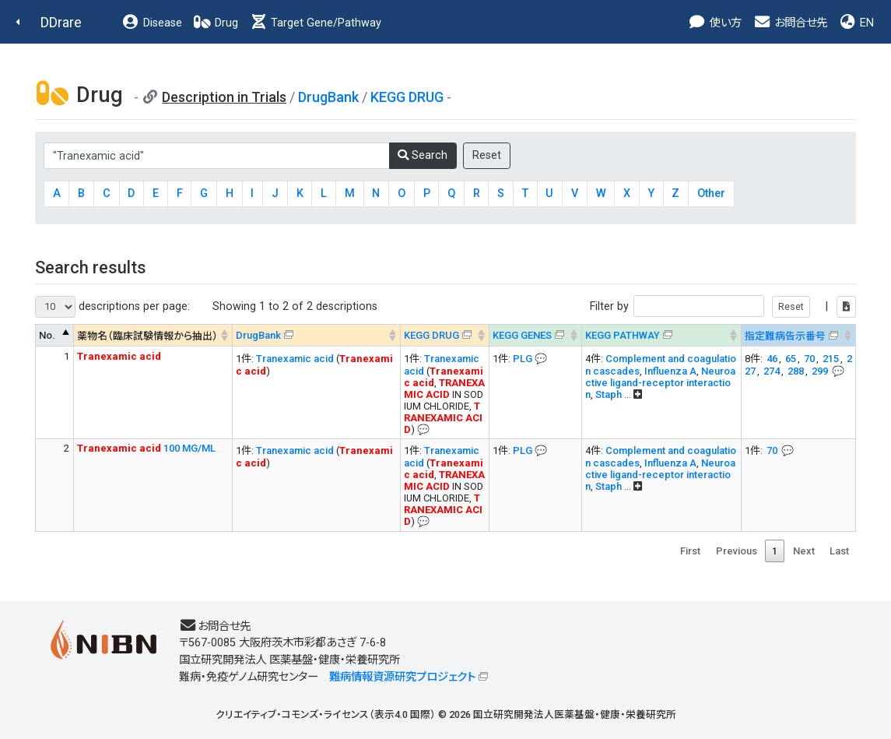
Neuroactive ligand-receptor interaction (660, 382)
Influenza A (670, 371)
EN (856, 23)
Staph (608, 394)
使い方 (715, 23)
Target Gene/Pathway (315, 23)
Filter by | (723, 306)
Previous (736, 551)
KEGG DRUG (407, 97)
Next (804, 551)
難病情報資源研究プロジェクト (402, 677)
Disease (151, 23)
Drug (215, 23)
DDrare (61, 22)
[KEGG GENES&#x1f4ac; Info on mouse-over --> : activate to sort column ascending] (535, 335)
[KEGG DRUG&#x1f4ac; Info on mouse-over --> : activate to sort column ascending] (444, 335)
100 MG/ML (146, 448)
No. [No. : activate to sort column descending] (47, 335)
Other (711, 193)
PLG (522, 358)
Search (422, 155)
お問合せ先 (789, 23)
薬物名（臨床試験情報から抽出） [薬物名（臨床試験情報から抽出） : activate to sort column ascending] (147, 336)
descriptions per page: (112, 307)
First (690, 551)
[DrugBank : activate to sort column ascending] (316, 335)
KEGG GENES (522, 335)
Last (839, 551)
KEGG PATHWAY (622, 335)
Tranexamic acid (295, 358)
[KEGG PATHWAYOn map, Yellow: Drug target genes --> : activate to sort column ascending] (661, 335)
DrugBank (328, 97)
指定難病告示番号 (785, 336)
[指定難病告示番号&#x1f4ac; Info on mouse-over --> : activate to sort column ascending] (798, 335)
